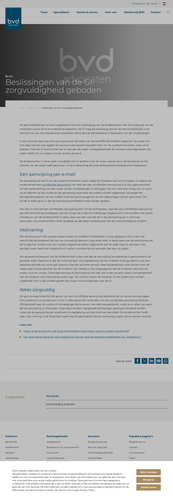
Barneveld (11, 442)
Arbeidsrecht (54, 442)
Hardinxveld (12, 447)
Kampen (10, 452)
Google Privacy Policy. (83, 490)
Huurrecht (53, 452)
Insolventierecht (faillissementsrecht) (57, 460)
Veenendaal (11, 458)
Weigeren (148, 480)
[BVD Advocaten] (13, 19)
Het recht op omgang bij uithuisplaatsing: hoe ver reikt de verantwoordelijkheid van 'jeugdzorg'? (82, 336)
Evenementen (137, 452)
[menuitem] (22, 108)
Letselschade (95, 458)
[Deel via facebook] (137, 361)
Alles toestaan (148, 472)
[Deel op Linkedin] (151, 361)
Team (132, 458)
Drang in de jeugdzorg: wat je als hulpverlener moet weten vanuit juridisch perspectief (76, 331)
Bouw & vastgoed (97, 447)
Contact (133, 447)
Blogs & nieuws (137, 442)
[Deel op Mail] (158, 361)
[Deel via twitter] (144, 361)
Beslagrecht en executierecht (63, 447)
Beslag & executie (97, 442)
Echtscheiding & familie (60, 404)
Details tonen (149, 487)
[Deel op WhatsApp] (165, 361)
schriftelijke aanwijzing (56, 184)
